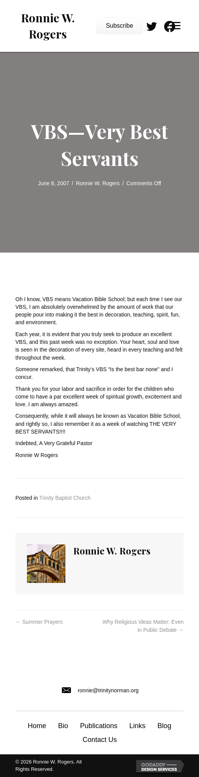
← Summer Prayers (39, 622)
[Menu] (175, 25)
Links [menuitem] (137, 726)
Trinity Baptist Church (64, 498)
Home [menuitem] (37, 726)
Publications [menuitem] (98, 726)
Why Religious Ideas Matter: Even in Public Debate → (143, 626)
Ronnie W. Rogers (98, 183)
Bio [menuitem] (63, 726)
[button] (119, 25)
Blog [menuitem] (164, 726)
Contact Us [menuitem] (99, 740)
